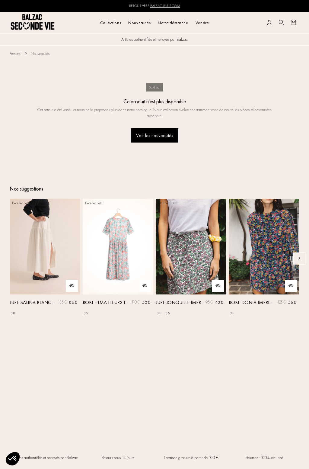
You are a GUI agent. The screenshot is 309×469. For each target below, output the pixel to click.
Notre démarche (173, 22)
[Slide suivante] (299, 258)
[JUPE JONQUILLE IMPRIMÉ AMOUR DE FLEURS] (191, 258)
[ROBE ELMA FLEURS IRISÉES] (118, 258)
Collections (110, 22)
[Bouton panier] (293, 22)
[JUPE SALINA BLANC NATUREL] (45, 258)
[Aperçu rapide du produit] (72, 286)
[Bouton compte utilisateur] (269, 22)
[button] (12, 458)
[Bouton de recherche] (281, 22)
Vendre (202, 22)
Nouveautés (139, 22)
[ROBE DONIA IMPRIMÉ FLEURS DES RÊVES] (264, 258)
